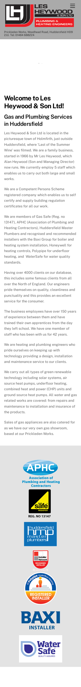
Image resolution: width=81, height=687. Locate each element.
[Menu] (72, 6)
